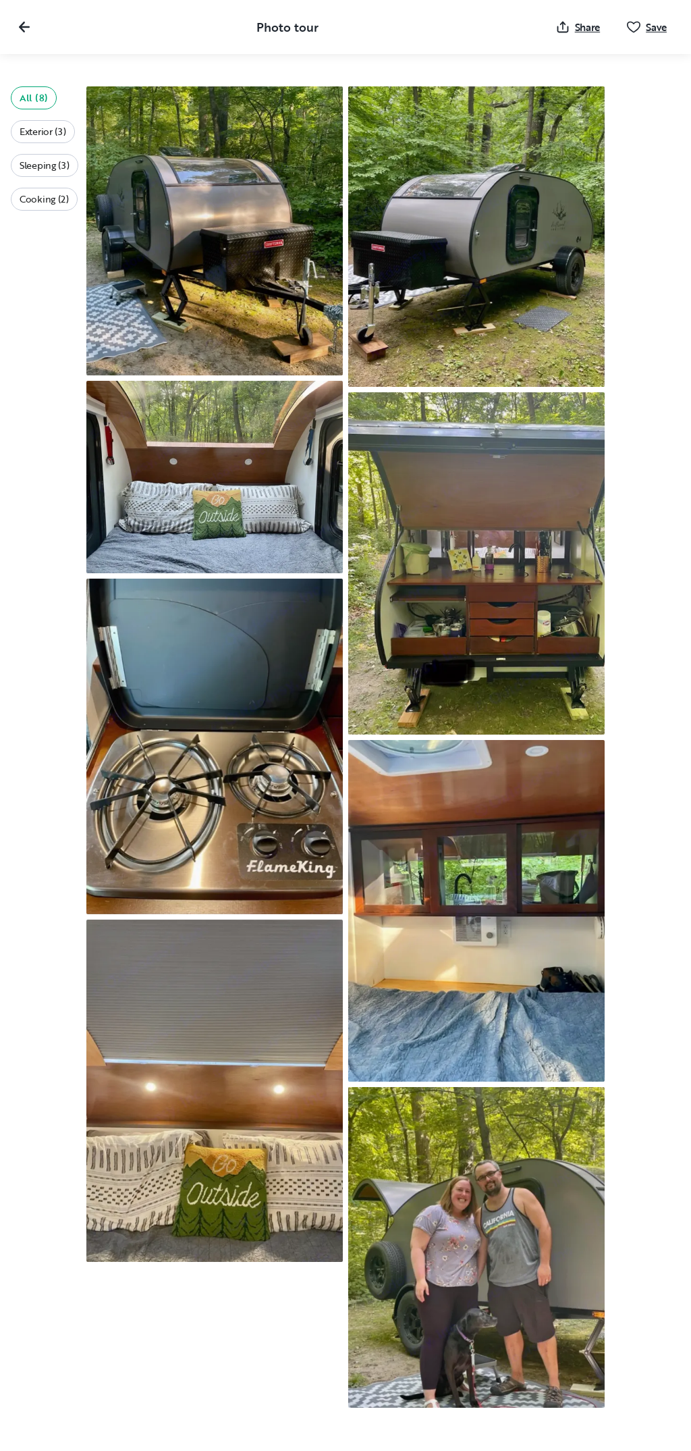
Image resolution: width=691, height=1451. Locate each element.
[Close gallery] (24, 27)
